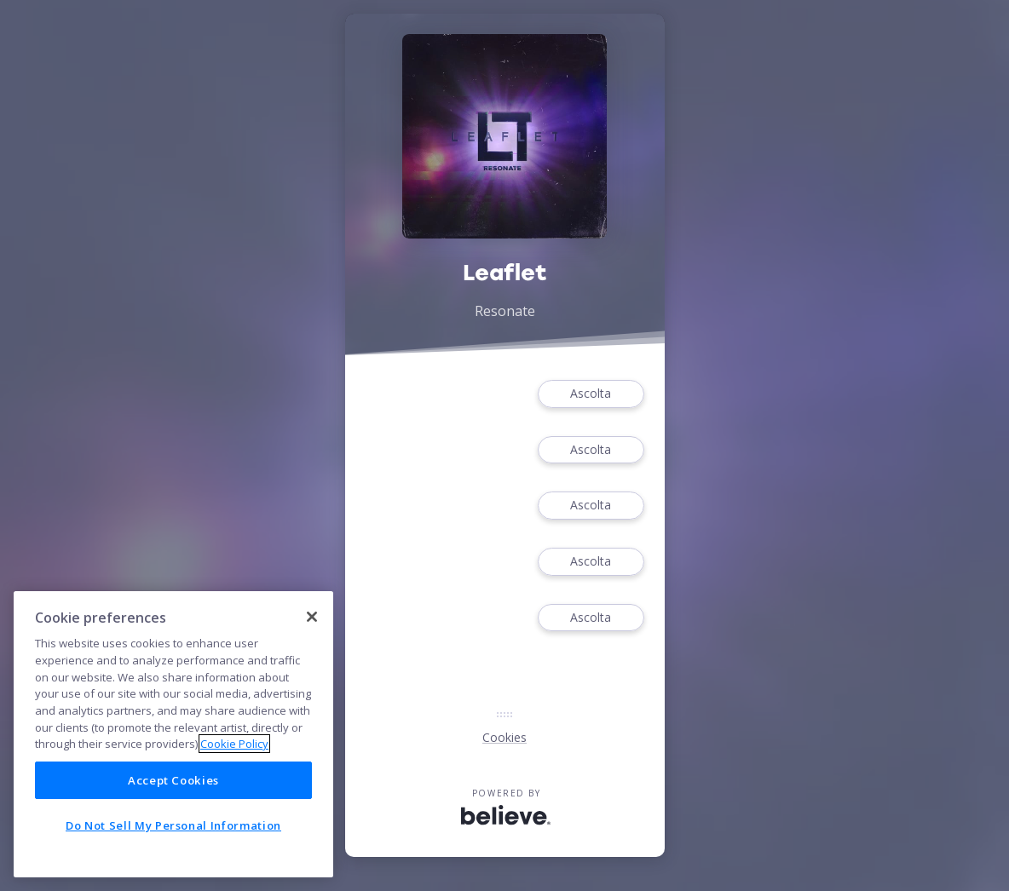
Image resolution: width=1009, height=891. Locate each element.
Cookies (504, 737)
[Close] (312, 616)
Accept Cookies (173, 780)
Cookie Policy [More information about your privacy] (234, 743)
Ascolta (591, 394)
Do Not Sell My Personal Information (173, 825)
